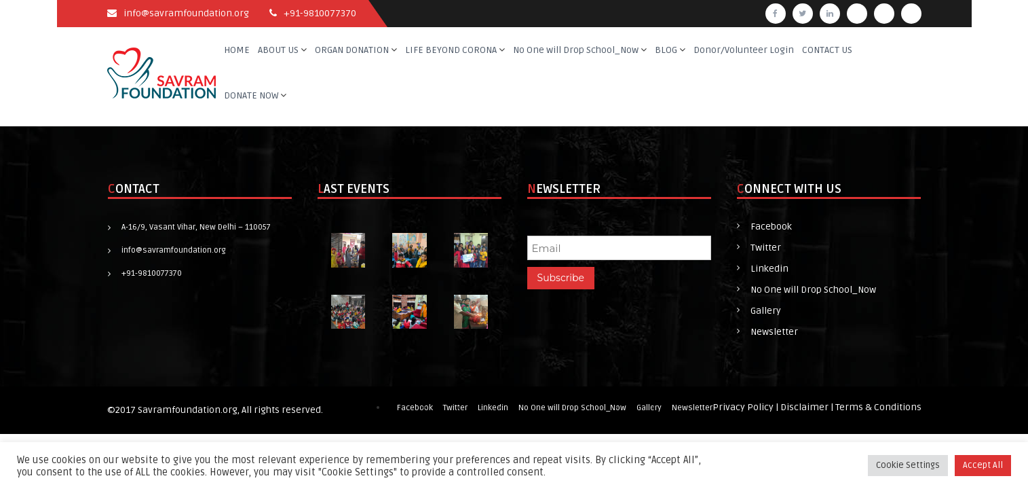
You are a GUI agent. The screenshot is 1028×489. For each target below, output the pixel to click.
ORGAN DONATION (352, 50)
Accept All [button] (983, 465)
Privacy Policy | (746, 407)
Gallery (765, 310)
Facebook (771, 226)
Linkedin (769, 268)
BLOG (666, 50)
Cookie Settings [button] (908, 465)
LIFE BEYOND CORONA (451, 50)
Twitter (765, 247)
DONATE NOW (251, 95)
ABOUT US (278, 50)
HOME (237, 50)
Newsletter (774, 332)
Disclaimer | (807, 407)
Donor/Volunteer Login (743, 50)
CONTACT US (827, 50)
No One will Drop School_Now (576, 50)
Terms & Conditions (878, 407)
